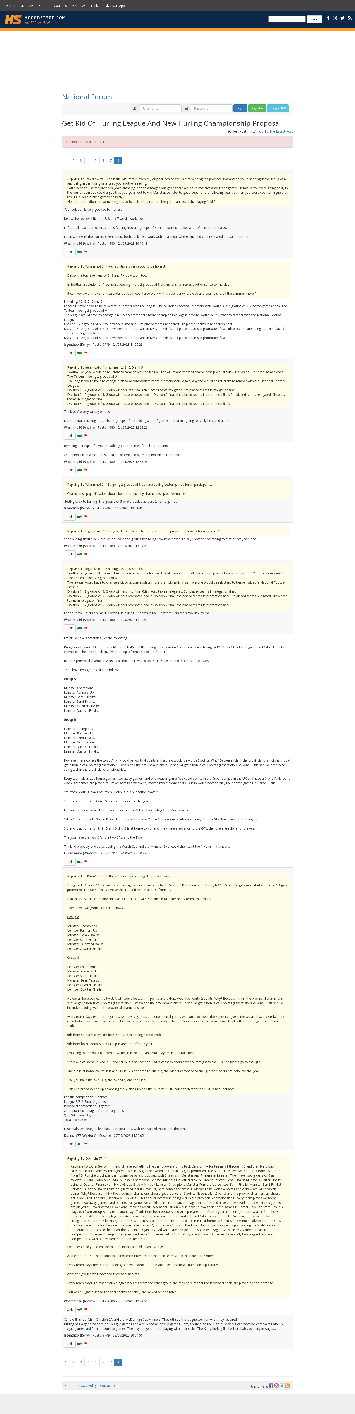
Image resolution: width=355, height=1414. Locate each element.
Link (70, 252)
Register (257, 108)
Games (27, 5)
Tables (95, 5)
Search (314, 19)
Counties (60, 5)
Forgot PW (278, 108)
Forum (43, 5)
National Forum (87, 96)
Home (10, 5)
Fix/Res (78, 5)
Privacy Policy (87, 1385)
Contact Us (108, 1385)
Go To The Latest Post (276, 131)
